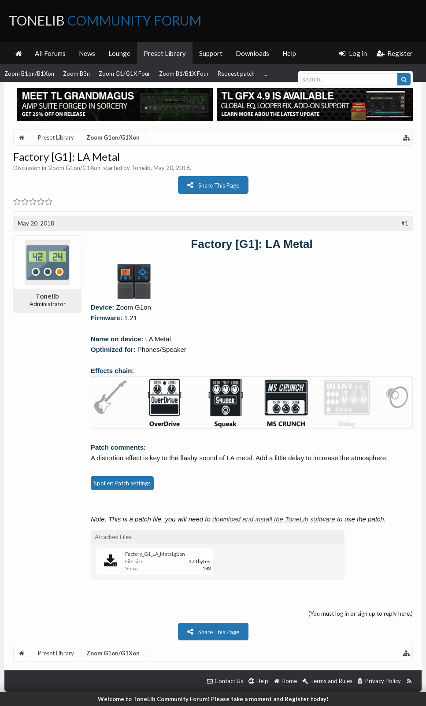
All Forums (50, 53)
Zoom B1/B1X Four (184, 73)
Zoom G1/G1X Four (124, 73)
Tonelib (141, 167)
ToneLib (105, 20)
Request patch (236, 73)
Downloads (252, 53)
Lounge (119, 53)
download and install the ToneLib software (273, 519)
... (265, 73)
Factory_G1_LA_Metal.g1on (155, 554)
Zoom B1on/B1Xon (29, 73)
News (87, 53)
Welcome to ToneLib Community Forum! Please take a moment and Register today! (213, 698)
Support (210, 53)
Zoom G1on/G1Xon (74, 167)
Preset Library (165, 53)
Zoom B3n (76, 73)
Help (289, 53)
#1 (404, 223)
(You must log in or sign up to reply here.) (360, 613)
